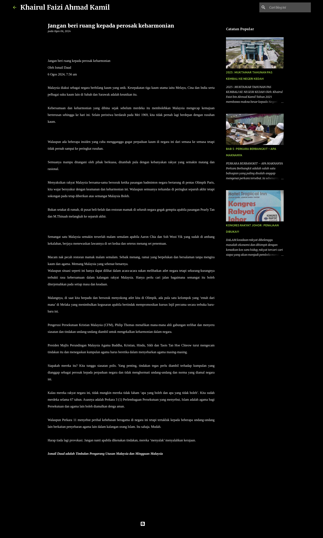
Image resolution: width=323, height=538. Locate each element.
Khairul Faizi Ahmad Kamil (65, 7)
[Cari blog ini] (289, 7)
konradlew (170, 532)
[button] (50, 39)
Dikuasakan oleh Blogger (161, 524)
